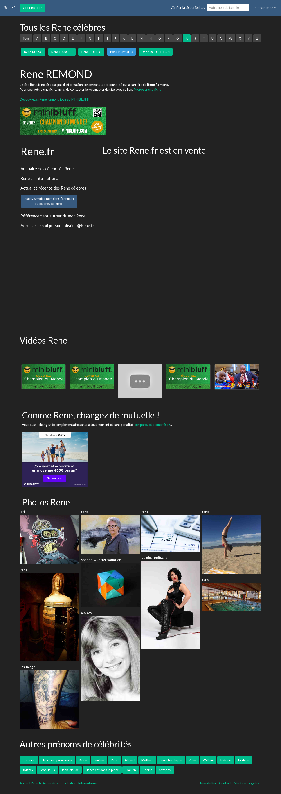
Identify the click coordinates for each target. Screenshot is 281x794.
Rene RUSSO (33, 52)
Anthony (165, 770)
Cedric (147, 770)
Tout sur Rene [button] (263, 8)
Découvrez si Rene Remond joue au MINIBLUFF (54, 99)
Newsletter (208, 783)
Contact (225, 783)
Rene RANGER (62, 52)
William (208, 760)
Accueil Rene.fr (30, 783)
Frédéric (29, 760)
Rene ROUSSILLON (156, 52)
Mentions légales (246, 783)
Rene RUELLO (91, 52)
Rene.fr (10, 7)
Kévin (83, 760)
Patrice (225, 760)
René (114, 760)
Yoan (192, 760)
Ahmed (130, 760)
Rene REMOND (121, 52)
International (87, 783)
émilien (99, 760)
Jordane (243, 760)
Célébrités (32, 8)
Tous (26, 38)
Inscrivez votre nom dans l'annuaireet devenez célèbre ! (49, 201)
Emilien (130, 770)
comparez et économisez (152, 425)
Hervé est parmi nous (56, 760)
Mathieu (147, 760)
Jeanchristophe (171, 760)
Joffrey (28, 770)
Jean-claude (70, 770)
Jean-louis (47, 770)
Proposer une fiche (147, 89)
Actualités (50, 783)
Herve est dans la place (102, 770)
